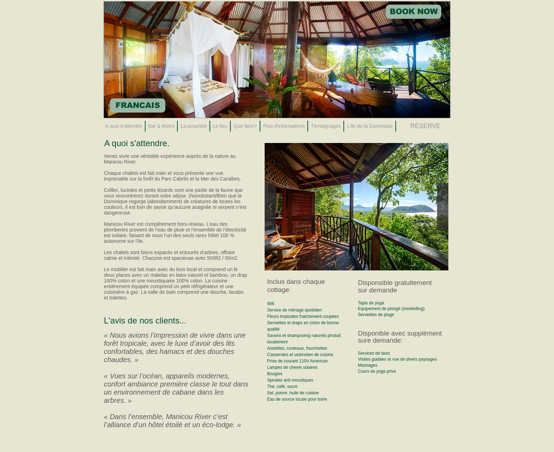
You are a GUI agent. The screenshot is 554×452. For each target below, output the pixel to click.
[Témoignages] (326, 126)
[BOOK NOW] (413, 12)
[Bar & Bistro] (161, 126)
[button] (356, 206)
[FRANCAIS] (137, 105)
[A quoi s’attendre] (123, 126)
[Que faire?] (245, 126)
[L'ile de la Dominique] (370, 126)
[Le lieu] (220, 126)
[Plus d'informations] (284, 126)
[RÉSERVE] (425, 126)
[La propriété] (194, 126)
